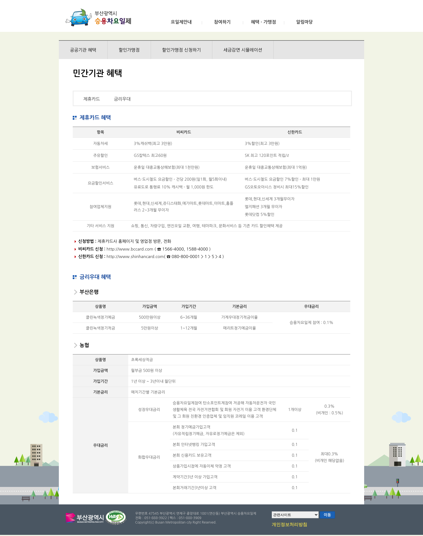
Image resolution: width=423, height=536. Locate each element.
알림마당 (304, 22)
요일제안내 (181, 22)
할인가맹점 (129, 50)
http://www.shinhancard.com (135, 256)
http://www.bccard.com (130, 249)
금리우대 (122, 99)
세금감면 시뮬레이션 (242, 50)
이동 (327, 515)
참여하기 (222, 22)
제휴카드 (91, 99)
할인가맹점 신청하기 (181, 50)
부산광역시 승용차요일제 (100, 17)
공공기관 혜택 (83, 50)
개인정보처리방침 (289, 525)
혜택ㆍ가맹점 (263, 22)
